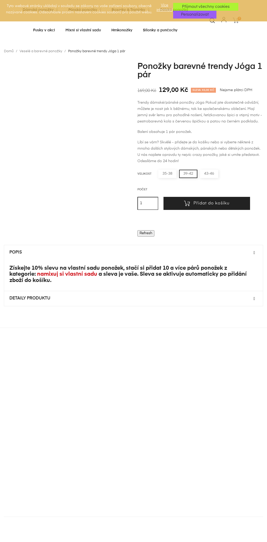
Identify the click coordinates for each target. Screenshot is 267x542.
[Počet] (147, 203)
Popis (15, 252)
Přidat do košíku (206, 203)
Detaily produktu (29, 298)
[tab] (133, 252)
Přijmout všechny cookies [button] (206, 7)
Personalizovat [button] (195, 14)
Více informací (164, 7)
